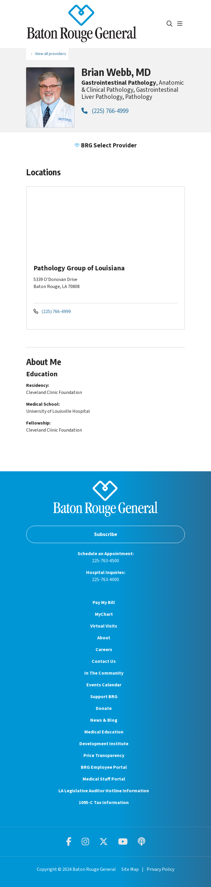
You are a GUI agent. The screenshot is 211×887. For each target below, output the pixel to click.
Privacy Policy (160, 869)
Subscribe (105, 534)
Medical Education (103, 732)
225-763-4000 (105, 579)
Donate (104, 708)
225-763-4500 (105, 561)
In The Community (103, 673)
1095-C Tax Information (104, 802)
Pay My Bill (104, 602)
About (103, 638)
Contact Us (104, 661)
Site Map (130, 869)
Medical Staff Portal (104, 779)
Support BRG (104, 696)
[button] (181, 24)
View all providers (50, 54)
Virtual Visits (103, 626)
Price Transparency (103, 755)
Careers (104, 649)
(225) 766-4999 (104, 110)
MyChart (104, 614)
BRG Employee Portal (104, 767)
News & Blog (103, 720)
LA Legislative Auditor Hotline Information (103, 791)
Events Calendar (103, 685)
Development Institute (103, 743)
